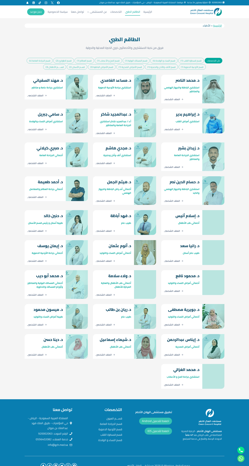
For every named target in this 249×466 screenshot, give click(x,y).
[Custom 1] (27, 2)
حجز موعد (36, 11)
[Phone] (240, 450)
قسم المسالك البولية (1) (136, 60)
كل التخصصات (213, 60)
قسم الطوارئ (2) (64, 60)
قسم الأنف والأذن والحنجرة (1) (161, 67)
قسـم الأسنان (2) (77, 67)
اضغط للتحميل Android (155, 411)
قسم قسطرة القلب (111, 425)
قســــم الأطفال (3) (55, 67)
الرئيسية (147, 11)
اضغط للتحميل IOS (158, 421)
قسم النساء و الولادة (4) (164, 60)
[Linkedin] (33, 2)
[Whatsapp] (240, 458)
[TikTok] (39, 2)
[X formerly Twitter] (52, 2)
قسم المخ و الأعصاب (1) (108, 60)
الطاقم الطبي (132, 11)
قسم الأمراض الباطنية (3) (101, 67)
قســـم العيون (114, 409)
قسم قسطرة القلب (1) (191, 60)
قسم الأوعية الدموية (110, 419)
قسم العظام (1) (84, 60)
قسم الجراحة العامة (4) (39, 60)
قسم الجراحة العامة (111, 414)
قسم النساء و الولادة (110, 430)
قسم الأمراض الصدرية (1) (130, 67)
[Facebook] (58, 2)
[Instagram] (46, 2)
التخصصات (116, 11)
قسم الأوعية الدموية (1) (192, 67)
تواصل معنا (77, 11)
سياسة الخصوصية (58, 11)
